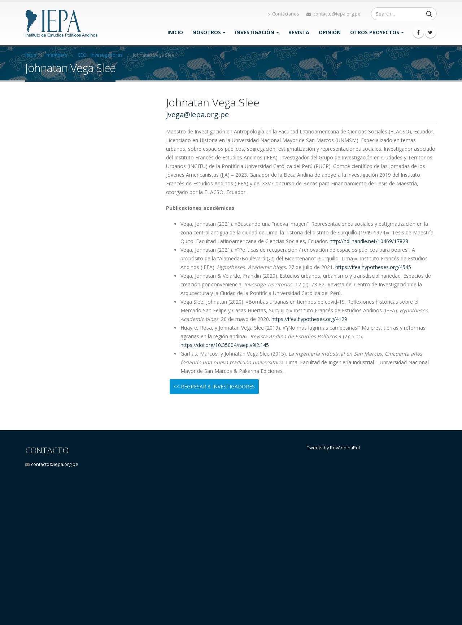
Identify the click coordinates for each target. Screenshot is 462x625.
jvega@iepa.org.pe (197, 114)
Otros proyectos (374, 32)
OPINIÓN (330, 32)
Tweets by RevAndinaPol (333, 448)
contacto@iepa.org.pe (54, 464)
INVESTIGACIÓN (254, 32)
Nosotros (206, 32)
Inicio (175, 32)
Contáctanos (283, 14)
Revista (298, 32)
